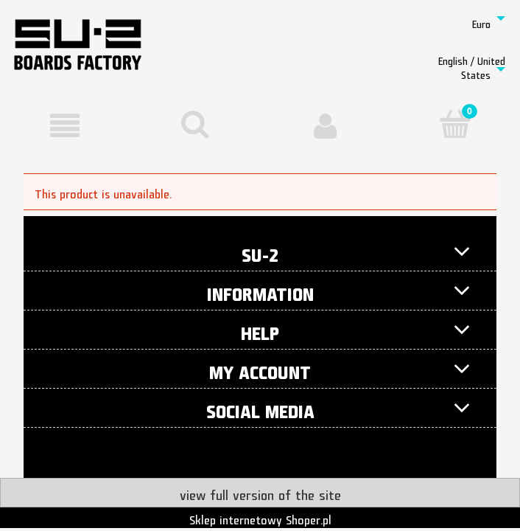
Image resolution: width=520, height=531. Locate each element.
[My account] (325, 125)
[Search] (195, 124)
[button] (65, 125)
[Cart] (455, 124)
